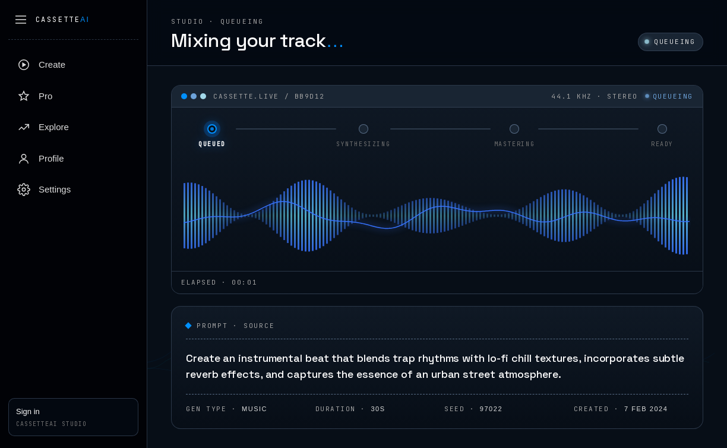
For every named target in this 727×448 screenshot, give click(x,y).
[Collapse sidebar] (21, 19)
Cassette (63, 19)
